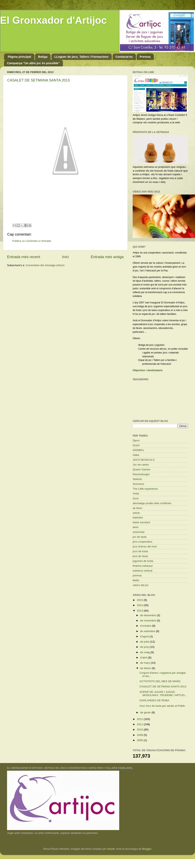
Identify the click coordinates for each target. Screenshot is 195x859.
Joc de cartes (141, 464)
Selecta (137, 479)
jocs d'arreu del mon (145, 546)
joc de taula (140, 536)
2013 (140, 610)
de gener (146, 712)
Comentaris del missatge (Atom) (45, 265)
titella (136, 580)
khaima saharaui (143, 565)
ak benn (137, 508)
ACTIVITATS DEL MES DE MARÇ (160, 681)
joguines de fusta (143, 560)
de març (145, 662)
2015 (140, 600)
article (136, 512)
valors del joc (141, 585)
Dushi (136, 445)
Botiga (42, 56)
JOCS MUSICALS (144, 459)
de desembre (148, 615)
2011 (140, 724)
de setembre (148, 631)
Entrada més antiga (107, 257)
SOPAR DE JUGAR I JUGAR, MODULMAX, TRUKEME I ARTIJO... (163, 693)
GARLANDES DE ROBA (154, 700)
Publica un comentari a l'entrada (31, 240)
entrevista (139, 532)
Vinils (136, 493)
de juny (145, 646)
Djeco (136, 440)
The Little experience (145, 488)
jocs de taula (140, 556)
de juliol (145, 641)
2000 (140, 740)
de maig (145, 652)
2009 (140, 734)
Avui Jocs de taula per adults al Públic (162, 705)
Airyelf (111, 848)
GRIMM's (138, 450)
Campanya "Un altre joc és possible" (33, 63)
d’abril (144, 657)
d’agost (145, 636)
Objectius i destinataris (148, 370)
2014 (140, 605)
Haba (136, 454)
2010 (140, 729)
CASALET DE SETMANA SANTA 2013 (38, 80)
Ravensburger (141, 474)
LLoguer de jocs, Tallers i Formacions (81, 56)
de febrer (146, 668)
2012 (140, 719)
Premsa (145, 56)
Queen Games (141, 469)
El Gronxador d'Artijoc (53, 20)
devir (136, 527)
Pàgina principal (19, 56)
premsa (137, 575)
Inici (65, 257)
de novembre (148, 620)
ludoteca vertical (142, 570)
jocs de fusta (140, 551)
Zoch (136, 498)
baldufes (138, 517)
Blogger (146, 848)
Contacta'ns (124, 56)
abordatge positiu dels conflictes (152, 503)
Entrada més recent (23, 257)
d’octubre (146, 625)
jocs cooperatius (142, 541)
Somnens (138, 483)
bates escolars (141, 522)
